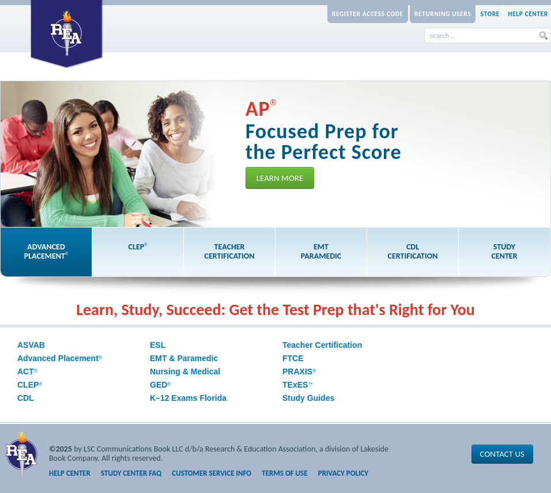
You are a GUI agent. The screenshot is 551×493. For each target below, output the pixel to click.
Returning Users (442, 14)
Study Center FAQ (131, 473)
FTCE (293, 358)
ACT (27, 371)
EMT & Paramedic (184, 358)
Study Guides (308, 398)
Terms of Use (284, 473)
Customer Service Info (211, 473)
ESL (157, 345)
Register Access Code (367, 14)
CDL (25, 398)
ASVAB (31, 345)
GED (160, 384)
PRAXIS (299, 371)
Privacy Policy (343, 473)
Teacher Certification (322, 345)
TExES (297, 384)
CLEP (30, 384)
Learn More (280, 178)
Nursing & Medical (185, 371)
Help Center (528, 14)
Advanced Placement (59, 358)
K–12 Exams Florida (188, 398)
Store (490, 14)
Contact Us (502, 454)
